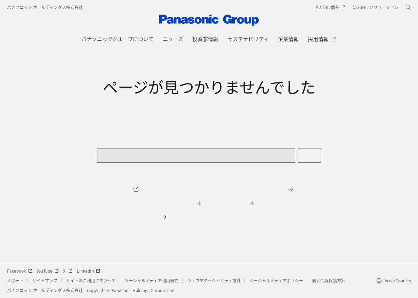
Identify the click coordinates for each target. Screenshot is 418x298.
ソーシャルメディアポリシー (276, 280)
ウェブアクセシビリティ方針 (214, 280)
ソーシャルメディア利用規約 (151, 280)
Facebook (19, 271)
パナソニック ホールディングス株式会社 (45, 7)
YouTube (48, 271)
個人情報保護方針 (328, 280)
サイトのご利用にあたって (91, 280)
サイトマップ (44, 280)
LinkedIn (88, 271)
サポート (15, 280)
